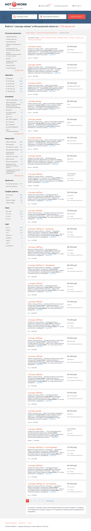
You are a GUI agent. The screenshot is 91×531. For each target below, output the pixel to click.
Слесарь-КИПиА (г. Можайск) (41, 265)
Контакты (77, 6)
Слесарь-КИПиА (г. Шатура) (41, 229)
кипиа (42, 37)
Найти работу (44, 6)
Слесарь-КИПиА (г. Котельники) (42, 447)
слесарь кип (79, 37)
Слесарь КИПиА (35, 174)
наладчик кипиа (50, 37)
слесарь (71, 37)
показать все (18, 70)
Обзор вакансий (61, 6)
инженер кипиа (62, 37)
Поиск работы (30, 32)
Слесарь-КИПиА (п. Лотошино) (42, 484)
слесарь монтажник (35, 39)
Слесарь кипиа (34, 47)
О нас (30, 523)
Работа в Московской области (47, 32)
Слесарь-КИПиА (35, 192)
